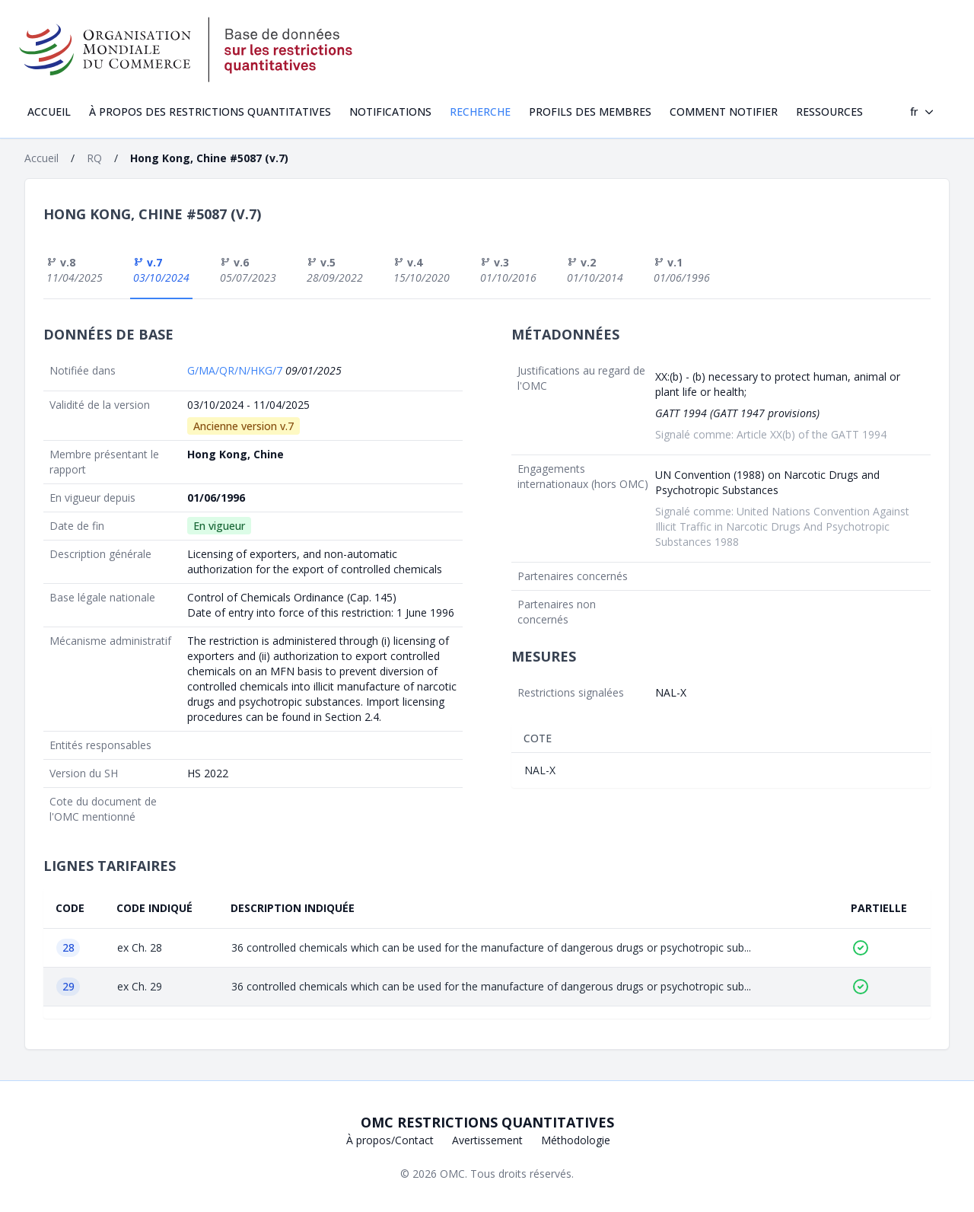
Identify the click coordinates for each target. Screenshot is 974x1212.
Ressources (829, 111)
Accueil (49, 111)
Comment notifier (724, 111)
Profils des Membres (590, 111)
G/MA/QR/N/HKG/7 (236, 370)
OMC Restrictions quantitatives (487, 1122)
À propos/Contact (390, 1140)
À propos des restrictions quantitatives (210, 111)
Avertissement (487, 1140)
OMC (452, 1173)
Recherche (480, 111)
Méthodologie (575, 1140)
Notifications (390, 111)
